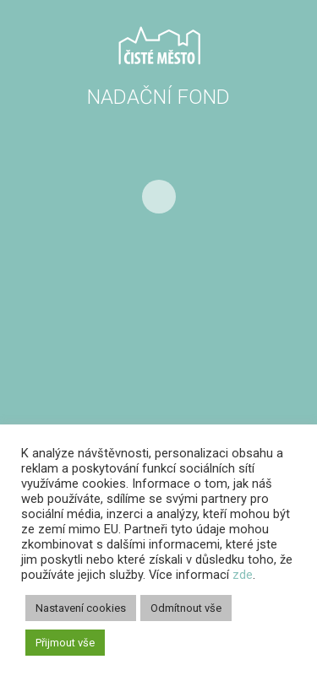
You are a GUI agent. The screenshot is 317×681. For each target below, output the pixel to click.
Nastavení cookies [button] (81, 608)
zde (242, 574)
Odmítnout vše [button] (185, 608)
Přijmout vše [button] (65, 642)
